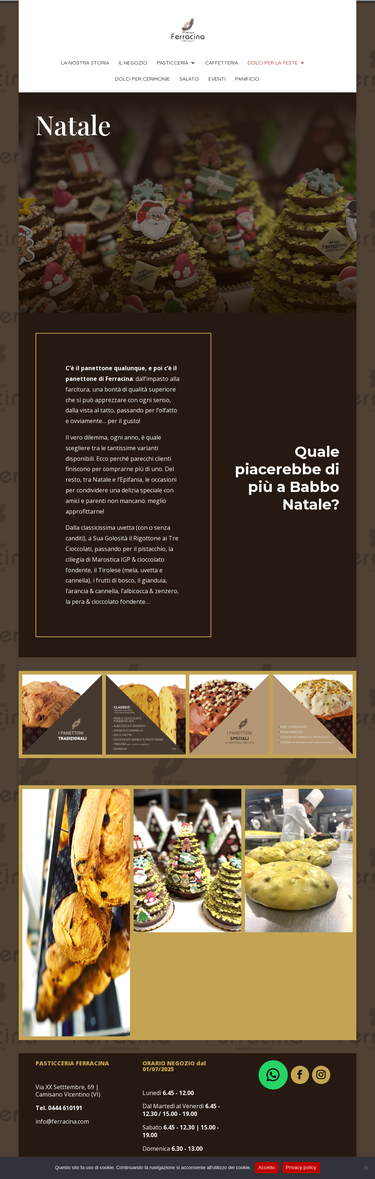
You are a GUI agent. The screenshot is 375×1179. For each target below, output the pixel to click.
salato (189, 79)
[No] (366, 1167)
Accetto (267, 1167)
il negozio (133, 63)
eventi (217, 79)
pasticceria (172, 63)
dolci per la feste (273, 63)
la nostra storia (85, 63)
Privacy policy (301, 1167)
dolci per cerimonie (142, 79)
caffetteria (221, 63)
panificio (247, 79)
